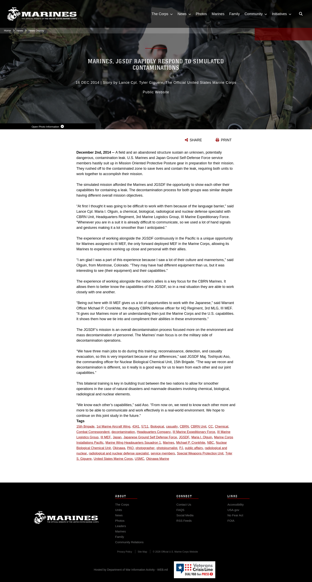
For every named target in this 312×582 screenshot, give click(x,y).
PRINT (226, 140)
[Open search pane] (301, 14)
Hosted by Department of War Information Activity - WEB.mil (131, 569)
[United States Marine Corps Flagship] (42, 14)
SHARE (196, 140)
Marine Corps (66, 520)
